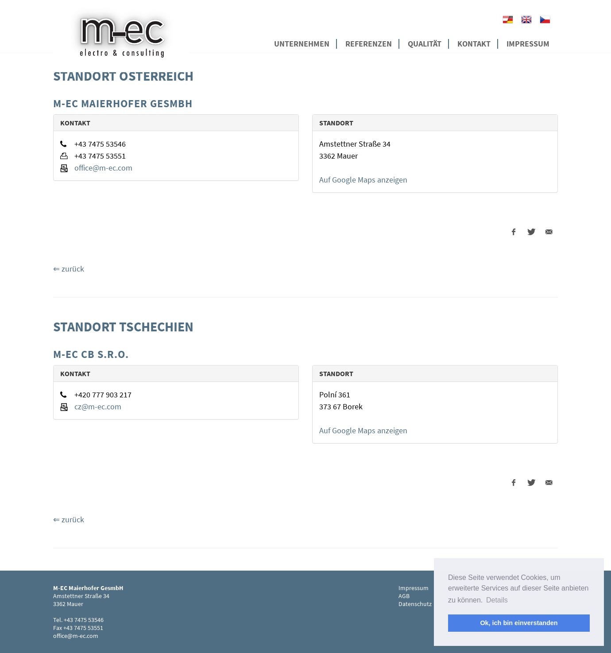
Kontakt (474, 44)
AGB (404, 596)
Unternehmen (301, 44)
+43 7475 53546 (84, 620)
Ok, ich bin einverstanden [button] (518, 622)
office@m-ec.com (103, 168)
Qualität (424, 44)
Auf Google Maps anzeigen (363, 180)
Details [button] (497, 600)
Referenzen (368, 44)
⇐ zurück (68, 269)
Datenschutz (415, 604)
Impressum (528, 44)
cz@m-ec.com (97, 406)
